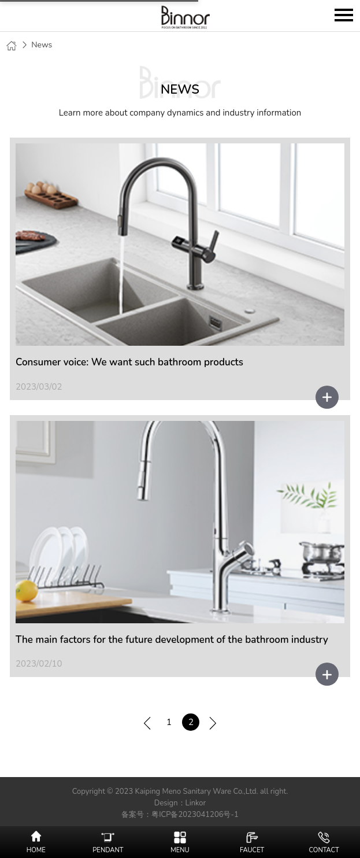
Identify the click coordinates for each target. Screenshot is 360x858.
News (41, 44)
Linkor (195, 803)
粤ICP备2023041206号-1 (195, 814)
